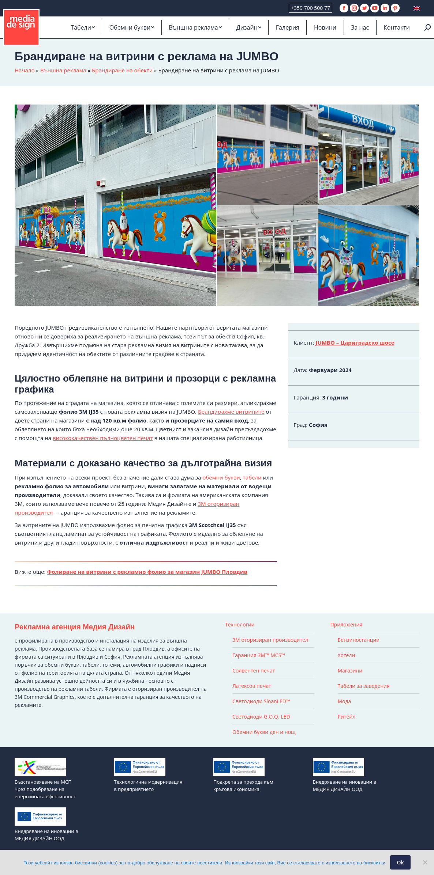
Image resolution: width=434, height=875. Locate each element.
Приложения (346, 624)
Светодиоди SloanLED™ (261, 701)
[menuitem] (82, 27)
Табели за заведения (364, 685)
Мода (344, 701)
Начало (24, 70)
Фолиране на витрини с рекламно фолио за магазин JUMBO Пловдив (147, 571)
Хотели (346, 655)
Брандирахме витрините (231, 411)
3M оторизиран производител (270, 639)
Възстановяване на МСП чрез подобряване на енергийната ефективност (45, 789)
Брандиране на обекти (122, 70)
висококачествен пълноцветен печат (103, 438)
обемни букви (220, 477)
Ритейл (347, 716)
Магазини (350, 670)
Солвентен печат (253, 670)
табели (253, 477)
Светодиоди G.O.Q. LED (261, 716)
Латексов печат (251, 685)
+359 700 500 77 (310, 7)
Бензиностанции (359, 639)
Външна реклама (63, 70)
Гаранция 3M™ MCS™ (258, 655)
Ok (400, 862)
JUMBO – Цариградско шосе (354, 342)
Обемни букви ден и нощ (264, 731)
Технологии (239, 624)
